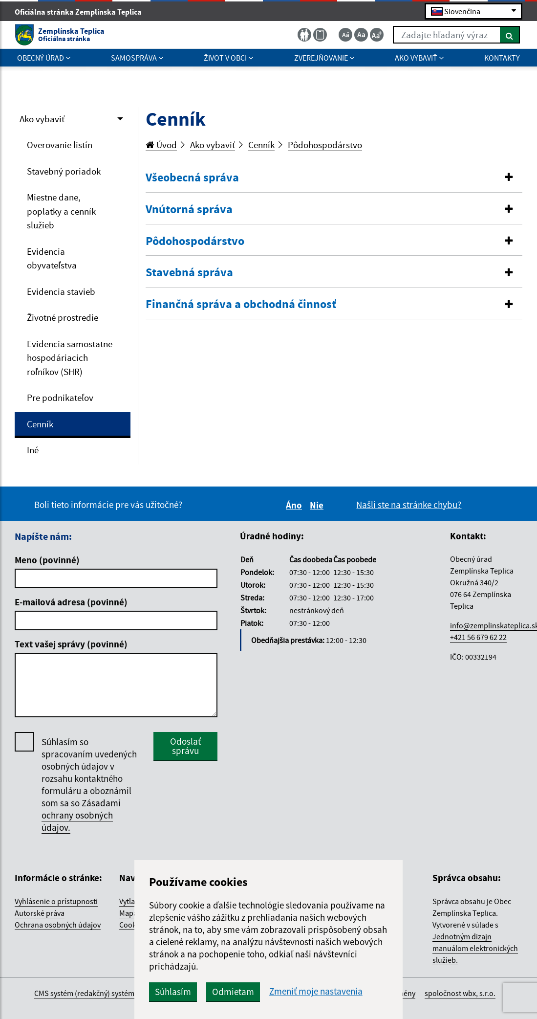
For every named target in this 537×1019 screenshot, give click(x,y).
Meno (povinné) (47, 560)
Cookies (132, 925)
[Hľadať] (510, 35)
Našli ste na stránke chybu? (408, 504)
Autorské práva (39, 913)
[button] (334, 178)
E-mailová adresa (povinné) (71, 602)
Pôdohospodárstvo (325, 145)
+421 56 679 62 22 (478, 637)
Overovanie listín (59, 145)
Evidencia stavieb (61, 291)
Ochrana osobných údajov (58, 925)
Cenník (40, 424)
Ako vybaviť (42, 119)
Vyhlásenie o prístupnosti (56, 901)
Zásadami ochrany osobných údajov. (81, 815)
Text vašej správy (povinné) (71, 644)
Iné (33, 450)
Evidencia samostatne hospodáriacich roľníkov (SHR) (69, 357)
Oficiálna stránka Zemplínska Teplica (82, 12)
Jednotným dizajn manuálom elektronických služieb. (475, 948)
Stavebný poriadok (64, 171)
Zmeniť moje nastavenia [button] (316, 991)
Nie (318, 505)
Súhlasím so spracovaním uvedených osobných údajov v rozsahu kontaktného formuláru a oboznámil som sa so (89, 785)
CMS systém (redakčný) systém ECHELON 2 (103, 993)
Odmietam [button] (233, 991)
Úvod (161, 145)
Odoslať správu (185, 745)
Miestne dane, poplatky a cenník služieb (61, 211)
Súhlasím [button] (173, 991)
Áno (295, 505)
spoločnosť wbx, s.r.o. (460, 993)
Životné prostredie (62, 317)
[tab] (334, 178)
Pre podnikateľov (60, 397)
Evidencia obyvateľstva (52, 258)
